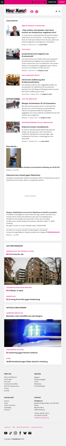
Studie (8, 358)
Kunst (6, 403)
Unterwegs (7, 407)
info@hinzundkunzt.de (41, 418)
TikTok (35, 2)
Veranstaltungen (39, 386)
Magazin (37, 377)
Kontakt (6, 391)
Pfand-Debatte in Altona (15, 349)
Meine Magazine (37, 11)
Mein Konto (32, 11)
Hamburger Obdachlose (14, 313)
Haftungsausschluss (37, 427)
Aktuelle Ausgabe (39, 379)
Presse (6, 388)
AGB (13, 427)
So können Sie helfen (11, 384)
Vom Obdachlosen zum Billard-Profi (19, 287)
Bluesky (44, 2)
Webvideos (37, 384)
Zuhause (7, 410)
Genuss (6, 401)
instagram (38, 2)
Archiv (36, 382)
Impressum (7, 427)
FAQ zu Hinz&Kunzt (10, 377)
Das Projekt (8, 379)
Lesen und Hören (9, 405)
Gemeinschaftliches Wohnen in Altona (20, 251)
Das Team (7, 382)
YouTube (32, 2)
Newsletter (52, 2)
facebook (41, 2)
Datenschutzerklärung (23, 427)
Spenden (62, 2)
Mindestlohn (10, 296)
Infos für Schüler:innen (11, 386)
